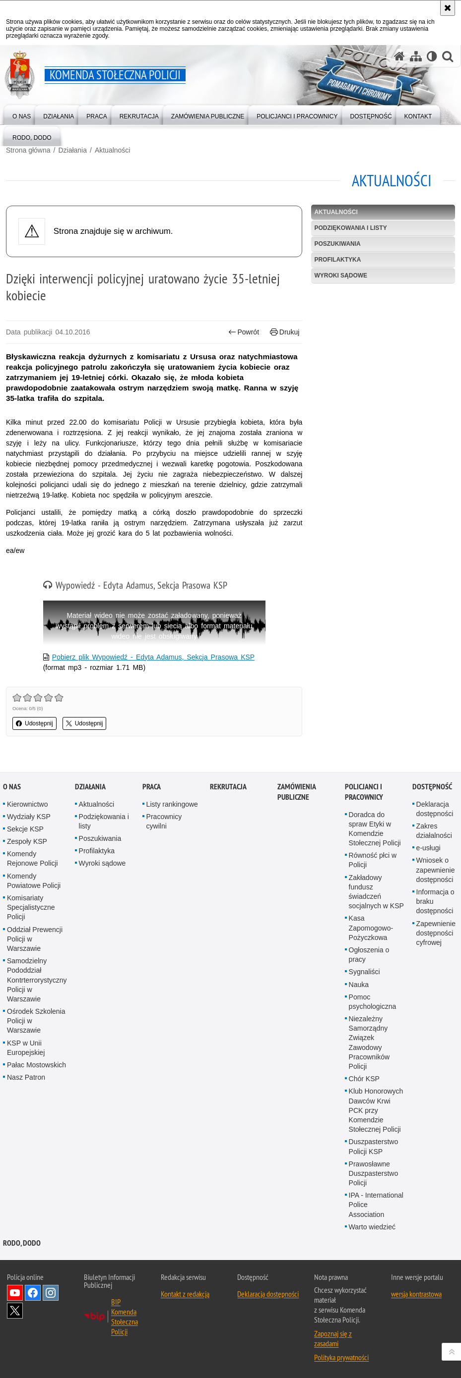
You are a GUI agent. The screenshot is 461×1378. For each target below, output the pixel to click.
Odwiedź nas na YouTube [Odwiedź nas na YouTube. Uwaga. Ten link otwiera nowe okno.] (15, 1293)
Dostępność (432, 786)
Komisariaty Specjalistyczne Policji (31, 907)
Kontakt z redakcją (185, 1294)
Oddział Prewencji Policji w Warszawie (35, 939)
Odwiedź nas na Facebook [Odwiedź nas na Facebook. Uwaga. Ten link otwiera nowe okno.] (33, 1293)
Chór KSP (364, 1079)
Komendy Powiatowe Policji (34, 880)
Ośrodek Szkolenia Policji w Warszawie (36, 1020)
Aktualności (113, 150)
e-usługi (428, 848)
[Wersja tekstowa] (432, 56)
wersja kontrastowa (416, 1294)
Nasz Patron (26, 1077)
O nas (12, 786)
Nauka (359, 985)
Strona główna (28, 150)
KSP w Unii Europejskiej (26, 1047)
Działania (72, 150)
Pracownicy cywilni (164, 821)
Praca (151, 786)
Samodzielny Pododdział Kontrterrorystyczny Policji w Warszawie (37, 980)
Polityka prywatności (341, 1357)
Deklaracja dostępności (268, 1294)
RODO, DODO (22, 1243)
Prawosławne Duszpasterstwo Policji (373, 1173)
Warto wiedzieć (372, 1227)
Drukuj (284, 332)
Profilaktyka (337, 259)
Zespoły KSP (27, 841)
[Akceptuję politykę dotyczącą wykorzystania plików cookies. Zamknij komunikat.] (447, 8)
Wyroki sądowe (340, 275)
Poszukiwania (337, 243)
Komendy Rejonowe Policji (32, 858)
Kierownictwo (27, 804)
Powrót (243, 332)
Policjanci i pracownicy (364, 791)
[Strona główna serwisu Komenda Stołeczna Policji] (399, 56)
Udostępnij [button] (34, 723)
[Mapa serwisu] (416, 56)
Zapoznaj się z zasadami (333, 1338)
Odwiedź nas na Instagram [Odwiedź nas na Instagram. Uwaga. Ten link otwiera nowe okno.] (51, 1293)
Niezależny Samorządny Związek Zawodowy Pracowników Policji (369, 1042)
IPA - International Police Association (376, 1204)
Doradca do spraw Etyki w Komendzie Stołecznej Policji (375, 829)
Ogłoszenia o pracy (369, 954)
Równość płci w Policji (372, 860)
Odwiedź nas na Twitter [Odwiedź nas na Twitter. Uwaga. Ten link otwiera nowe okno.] (15, 1311)
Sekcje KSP (25, 829)
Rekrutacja (228, 786)
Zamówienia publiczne (296, 791)
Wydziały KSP (29, 817)
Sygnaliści (364, 972)
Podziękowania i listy (350, 227)
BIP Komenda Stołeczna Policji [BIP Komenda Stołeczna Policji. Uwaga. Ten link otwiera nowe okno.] (124, 1316)
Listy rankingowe (172, 804)
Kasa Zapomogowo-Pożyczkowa (371, 927)
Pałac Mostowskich (36, 1065)
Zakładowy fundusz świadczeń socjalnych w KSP (376, 892)
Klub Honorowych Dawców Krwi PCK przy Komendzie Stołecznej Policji (376, 1110)
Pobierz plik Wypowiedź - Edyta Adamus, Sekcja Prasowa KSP (153, 657)
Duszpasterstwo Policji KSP (373, 1146)
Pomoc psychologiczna (372, 1001)
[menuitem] (21, 114)
